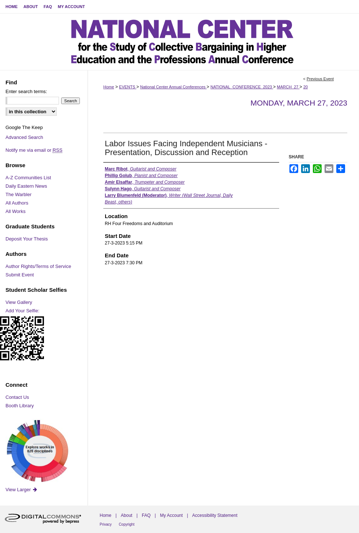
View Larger (21, 489)
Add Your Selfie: (22, 310)
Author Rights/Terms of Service (38, 266)
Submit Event (19, 274)
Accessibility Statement (214, 515)
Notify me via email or (33, 150)
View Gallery (18, 302)
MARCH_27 (288, 87)
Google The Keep (24, 127)
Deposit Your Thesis (26, 239)
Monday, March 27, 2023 (299, 103)
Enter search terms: (26, 91)
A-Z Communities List (28, 177)
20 (305, 87)
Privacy (106, 524)
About (126, 515)
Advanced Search (24, 137)
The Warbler (18, 194)
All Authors (16, 203)
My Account (171, 515)
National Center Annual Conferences (173, 87)
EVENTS (127, 87)
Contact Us (17, 397)
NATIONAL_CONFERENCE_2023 (241, 87)
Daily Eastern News (26, 186)
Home (108, 87)
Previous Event (320, 79)
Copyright (126, 524)
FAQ (146, 515)
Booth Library (19, 405)
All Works (15, 211)
